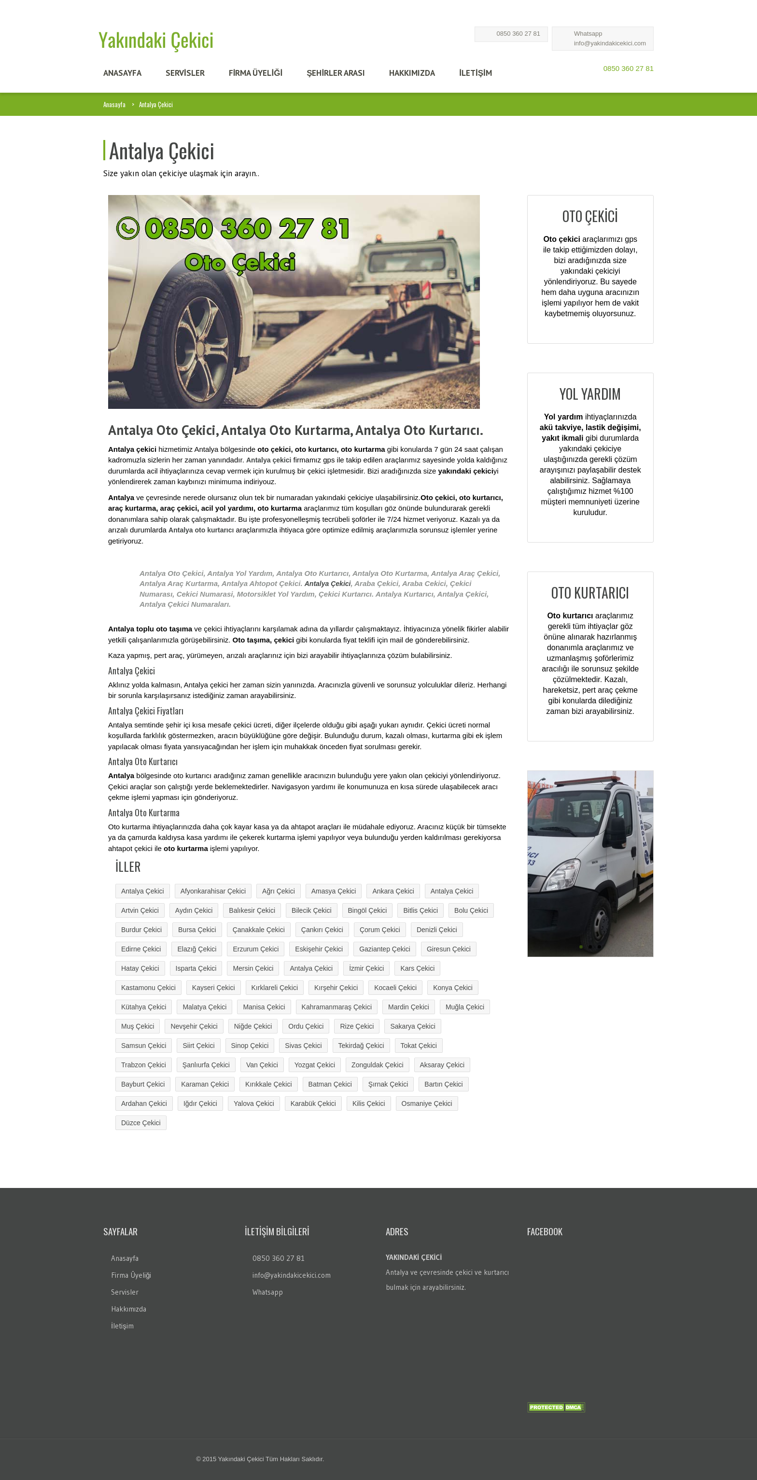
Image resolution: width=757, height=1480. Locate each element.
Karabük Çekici (313, 1103)
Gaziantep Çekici (384, 949)
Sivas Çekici (303, 1045)
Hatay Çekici (140, 968)
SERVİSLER (185, 73)
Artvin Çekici (140, 910)
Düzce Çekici (141, 1123)
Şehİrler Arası (336, 73)
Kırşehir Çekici (336, 987)
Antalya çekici (268, 460)
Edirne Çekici (141, 949)
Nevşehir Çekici (193, 1026)
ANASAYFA (122, 73)
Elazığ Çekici (196, 949)
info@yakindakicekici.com (610, 43)
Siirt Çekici (198, 1045)
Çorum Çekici (380, 930)
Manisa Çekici (264, 1007)
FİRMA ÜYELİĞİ (255, 73)
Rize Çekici (357, 1026)
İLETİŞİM (475, 73)
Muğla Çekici (465, 1007)
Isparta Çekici (196, 968)
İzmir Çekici (366, 968)
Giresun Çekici (449, 949)
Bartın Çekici (443, 1084)
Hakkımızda (128, 1308)
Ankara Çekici (393, 891)
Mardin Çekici (408, 1007)
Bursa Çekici (197, 930)
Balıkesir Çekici (252, 910)
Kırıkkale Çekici (268, 1084)
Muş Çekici (137, 1026)
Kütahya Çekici (143, 1007)
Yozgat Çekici (314, 1065)
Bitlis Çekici (420, 910)
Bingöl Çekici (367, 910)
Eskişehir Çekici (319, 949)
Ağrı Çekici (278, 891)
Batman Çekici (330, 1084)
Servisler (125, 1292)
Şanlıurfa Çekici (206, 1065)
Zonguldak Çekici (377, 1065)
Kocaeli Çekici (395, 987)
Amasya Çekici (333, 891)
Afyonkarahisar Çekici (213, 891)
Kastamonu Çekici (148, 987)
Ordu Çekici (305, 1026)
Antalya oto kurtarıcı (201, 530)
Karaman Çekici (205, 1084)
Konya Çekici (453, 987)
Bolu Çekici (471, 910)
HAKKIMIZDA (412, 73)
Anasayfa (114, 104)
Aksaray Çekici (442, 1065)
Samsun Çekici (143, 1045)
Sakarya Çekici (412, 1026)
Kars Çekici (417, 968)
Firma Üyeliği (131, 1275)
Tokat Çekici (419, 1045)
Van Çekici (262, 1065)
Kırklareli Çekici (275, 987)
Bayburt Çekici (143, 1084)
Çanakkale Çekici (259, 930)
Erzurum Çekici (256, 949)
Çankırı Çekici (322, 930)
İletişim (122, 1325)
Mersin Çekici (253, 968)
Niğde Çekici (253, 1026)
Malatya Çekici (204, 1007)
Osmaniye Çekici (427, 1103)
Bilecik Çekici (311, 910)
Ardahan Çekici (144, 1103)
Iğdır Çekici (200, 1103)
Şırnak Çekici (388, 1084)
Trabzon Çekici (143, 1065)
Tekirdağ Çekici (361, 1045)
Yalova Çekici (254, 1103)
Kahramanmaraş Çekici (337, 1007)
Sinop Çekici (250, 1045)
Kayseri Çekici (213, 987)
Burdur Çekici (141, 930)
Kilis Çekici (368, 1103)
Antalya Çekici (328, 583)
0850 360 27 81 (518, 33)
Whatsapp (588, 33)
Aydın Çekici (194, 910)
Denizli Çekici (437, 930)
